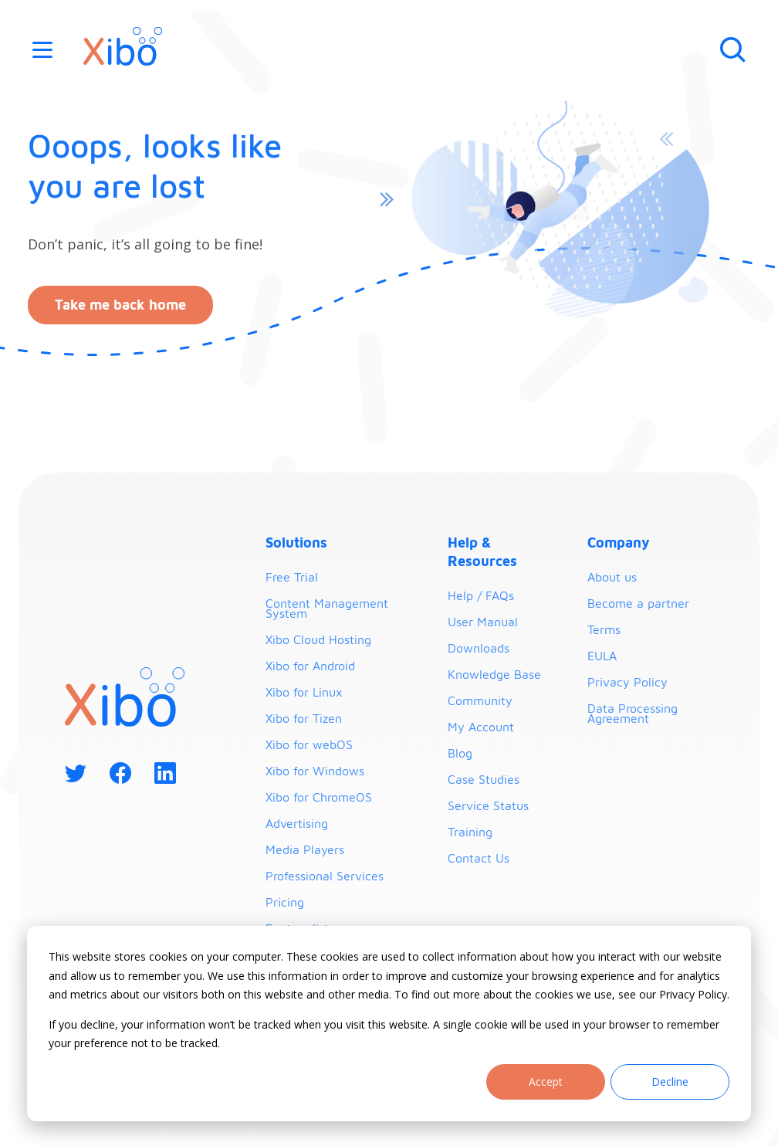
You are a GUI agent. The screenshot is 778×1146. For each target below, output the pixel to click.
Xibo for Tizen (304, 718)
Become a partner (638, 603)
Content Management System (327, 608)
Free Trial (292, 577)
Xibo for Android (310, 666)
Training (470, 832)
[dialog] (389, 1023)
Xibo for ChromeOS (319, 797)
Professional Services (325, 876)
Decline (669, 1081)
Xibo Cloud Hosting (318, 639)
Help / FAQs (481, 595)
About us (612, 577)
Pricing (285, 902)
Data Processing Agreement (632, 713)
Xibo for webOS (309, 744)
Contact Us (478, 858)
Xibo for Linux (304, 692)
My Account (481, 727)
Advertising (297, 823)
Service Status (488, 805)
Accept (546, 1081)
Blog (460, 753)
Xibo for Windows (315, 771)
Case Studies (483, 779)
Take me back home (120, 305)
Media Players (305, 849)
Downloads (478, 648)
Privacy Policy (627, 682)
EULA (602, 656)
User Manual (483, 622)
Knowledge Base (494, 674)
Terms (604, 629)
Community (480, 700)
